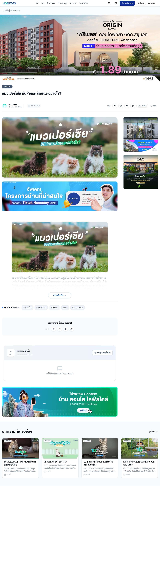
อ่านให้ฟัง (142, 106)
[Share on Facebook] (114, 106)
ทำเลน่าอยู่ (62, 3)
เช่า (42, 3)
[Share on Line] (126, 106)
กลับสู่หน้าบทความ (11, 10)
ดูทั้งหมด (153, 432)
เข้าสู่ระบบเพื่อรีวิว (102, 353)
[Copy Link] (132, 106)
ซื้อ (37, 3)
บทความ (73, 3)
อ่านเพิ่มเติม (59, 296)
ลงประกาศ (127, 3)
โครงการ (51, 3)
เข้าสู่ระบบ (141, 3)
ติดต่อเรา (84, 3)
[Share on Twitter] (120, 106)
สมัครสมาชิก (152, 3)
